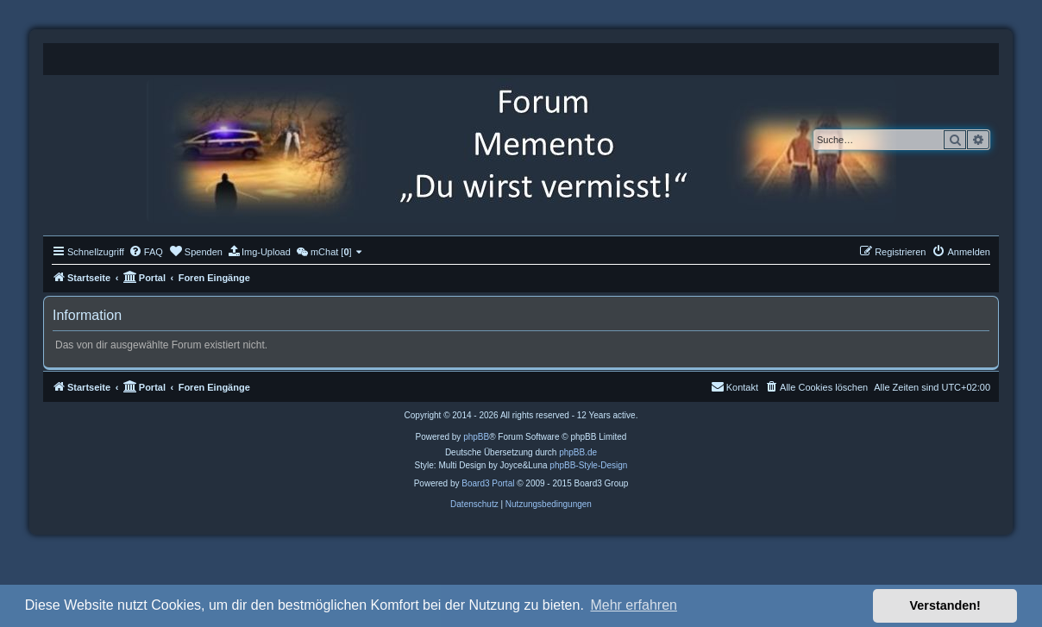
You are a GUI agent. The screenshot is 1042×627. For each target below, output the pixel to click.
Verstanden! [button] (945, 605)
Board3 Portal (487, 483)
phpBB (476, 437)
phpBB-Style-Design (588, 465)
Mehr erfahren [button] (633, 605)
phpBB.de (578, 452)
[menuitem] (146, 251)
